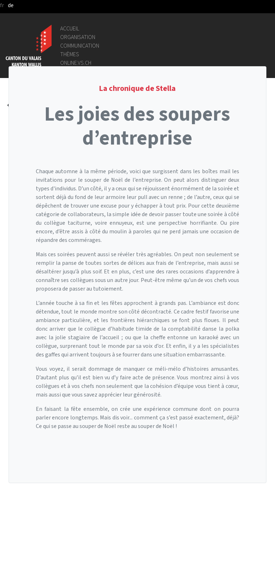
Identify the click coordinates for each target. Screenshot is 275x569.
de (11, 5)
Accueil (69, 28)
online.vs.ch (75, 63)
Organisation (77, 37)
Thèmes (69, 54)
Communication (79, 45)
